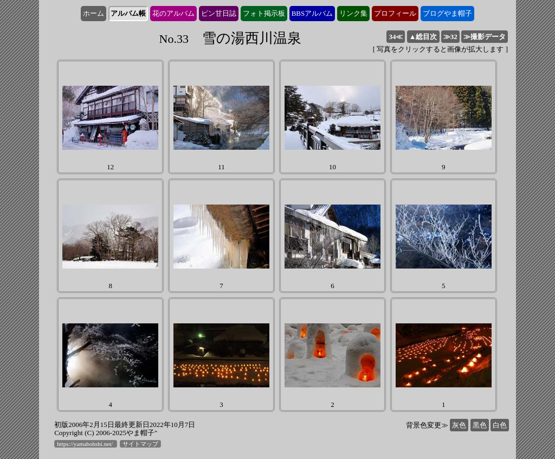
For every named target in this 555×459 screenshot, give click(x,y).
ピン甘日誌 (218, 13)
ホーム (93, 13)
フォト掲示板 (264, 13)
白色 (500, 425)
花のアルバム (173, 13)
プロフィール (395, 13)
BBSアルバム (312, 13)
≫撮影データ (484, 37)
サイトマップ (140, 444)
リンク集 (353, 13)
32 (450, 37)
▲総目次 (423, 37)
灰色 (459, 425)
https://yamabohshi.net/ (85, 444)
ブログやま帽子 (447, 13)
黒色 (480, 425)
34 (396, 37)
